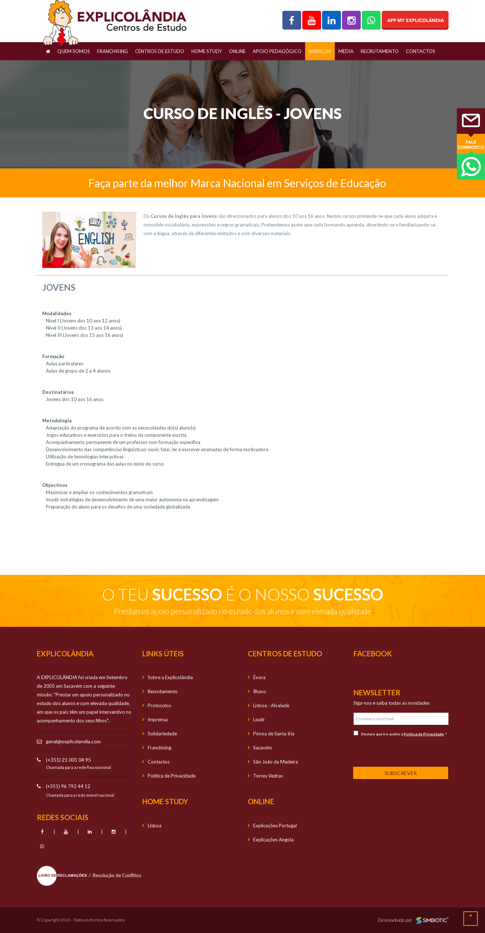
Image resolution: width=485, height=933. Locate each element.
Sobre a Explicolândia (170, 677)
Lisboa (154, 825)
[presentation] (401, 751)
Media (346, 51)
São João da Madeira (275, 762)
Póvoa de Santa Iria (273, 733)
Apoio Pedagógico (277, 51)
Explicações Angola (273, 839)
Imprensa (158, 719)
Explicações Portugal (275, 825)
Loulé (258, 719)
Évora (259, 677)
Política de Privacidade (172, 776)
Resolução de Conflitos (117, 875)
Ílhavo (259, 691)
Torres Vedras (268, 776)
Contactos (420, 51)
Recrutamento (380, 51)
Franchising (112, 51)
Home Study (206, 51)
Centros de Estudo (159, 51)
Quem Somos (73, 51)
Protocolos (159, 705)
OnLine (237, 51)
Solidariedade (162, 733)
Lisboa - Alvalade (271, 705)
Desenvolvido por (413, 920)
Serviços (320, 51)
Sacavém (262, 748)
